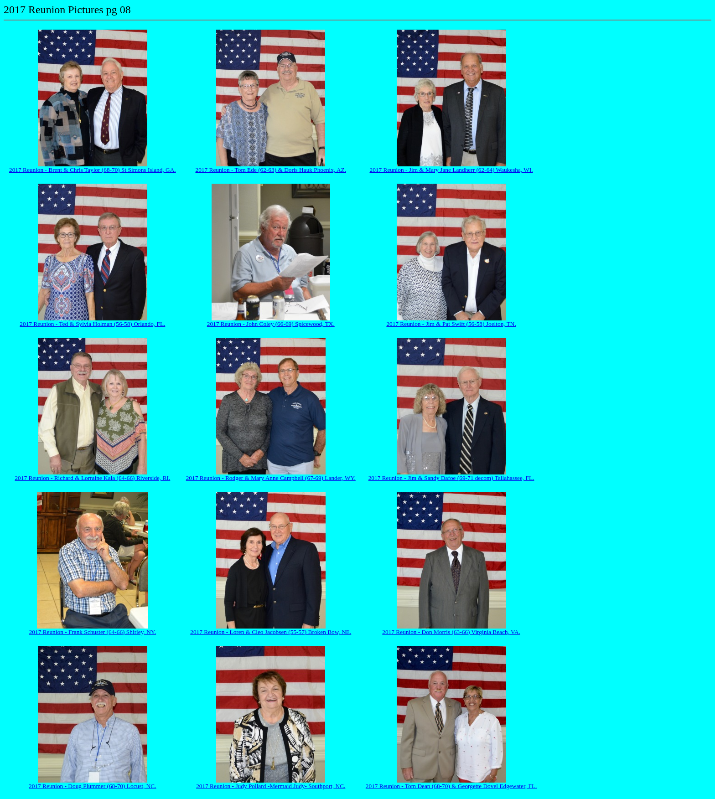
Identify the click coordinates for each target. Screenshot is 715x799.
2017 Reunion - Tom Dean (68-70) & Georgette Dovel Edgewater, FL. (451, 786)
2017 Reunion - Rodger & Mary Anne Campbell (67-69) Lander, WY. (271, 477)
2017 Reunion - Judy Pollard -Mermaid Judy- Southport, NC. (270, 786)
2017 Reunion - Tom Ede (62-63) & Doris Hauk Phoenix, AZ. (271, 169)
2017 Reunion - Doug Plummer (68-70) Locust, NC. (92, 786)
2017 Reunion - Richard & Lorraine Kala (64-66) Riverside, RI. (92, 477)
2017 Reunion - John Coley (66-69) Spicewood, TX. (271, 323)
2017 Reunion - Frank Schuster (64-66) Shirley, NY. (92, 632)
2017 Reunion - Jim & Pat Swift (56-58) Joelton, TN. (451, 323)
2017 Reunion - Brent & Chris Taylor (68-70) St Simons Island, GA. (92, 169)
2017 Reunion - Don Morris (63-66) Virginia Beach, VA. (451, 632)
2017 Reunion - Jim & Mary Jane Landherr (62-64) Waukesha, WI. (451, 169)
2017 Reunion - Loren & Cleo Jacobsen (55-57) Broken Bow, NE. (270, 632)
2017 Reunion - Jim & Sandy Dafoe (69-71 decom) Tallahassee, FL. (451, 477)
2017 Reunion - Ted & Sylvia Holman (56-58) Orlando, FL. (92, 323)
